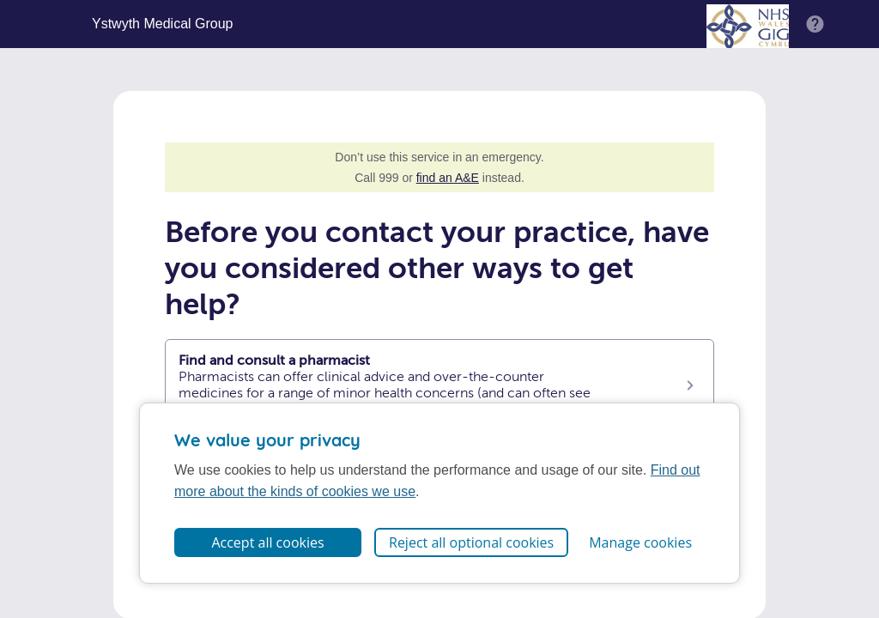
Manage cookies (640, 542)
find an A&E (447, 178)
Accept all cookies (267, 542)
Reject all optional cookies (471, 542)
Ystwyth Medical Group (162, 24)
